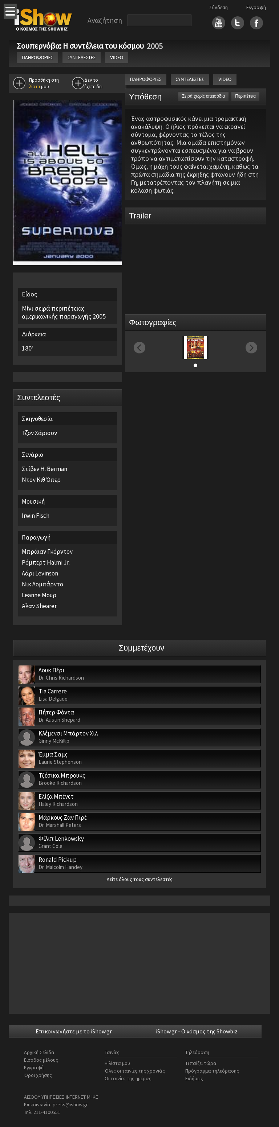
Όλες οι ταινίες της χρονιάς (135, 1070)
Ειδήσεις (194, 1078)
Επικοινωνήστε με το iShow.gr (74, 1031)
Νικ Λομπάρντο (42, 584)
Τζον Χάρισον (39, 433)
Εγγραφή (256, 7)
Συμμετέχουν (142, 647)
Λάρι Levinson (40, 573)
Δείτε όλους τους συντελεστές (139, 879)
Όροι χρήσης (38, 1075)
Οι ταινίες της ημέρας (128, 1078)
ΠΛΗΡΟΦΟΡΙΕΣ (37, 57)
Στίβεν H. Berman (44, 469)
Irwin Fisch (35, 516)
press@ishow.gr (70, 1104)
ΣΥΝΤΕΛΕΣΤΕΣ (82, 57)
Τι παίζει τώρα (201, 1063)
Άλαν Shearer (39, 606)
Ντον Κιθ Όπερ (41, 480)
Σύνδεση (218, 7)
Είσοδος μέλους (41, 1060)
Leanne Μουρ (39, 595)
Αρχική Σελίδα (39, 1052)
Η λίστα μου (117, 1063)
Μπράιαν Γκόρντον (47, 552)
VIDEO (116, 57)
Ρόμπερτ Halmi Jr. (46, 562)
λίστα (34, 86)
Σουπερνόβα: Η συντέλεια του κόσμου (81, 46)
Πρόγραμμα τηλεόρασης (212, 1070)
